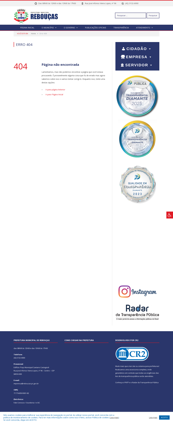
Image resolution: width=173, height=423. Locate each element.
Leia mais (114, 417)
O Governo (69, 27)
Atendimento (143, 27)
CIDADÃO (139, 49)
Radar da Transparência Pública (145, 382)
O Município (48, 27)
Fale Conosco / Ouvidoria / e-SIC (27, 402)
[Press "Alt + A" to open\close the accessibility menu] (169, 215)
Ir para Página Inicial (54, 94)
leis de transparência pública (127, 376)
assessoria (134, 369)
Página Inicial (27, 27)
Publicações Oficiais (95, 27)
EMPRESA (139, 57)
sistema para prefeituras (148, 366)
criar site (131, 366)
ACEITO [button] (164, 417)
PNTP (126, 382)
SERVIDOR (139, 65)
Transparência (121, 27)
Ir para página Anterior (55, 89)
